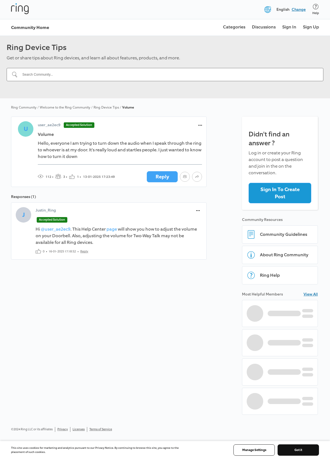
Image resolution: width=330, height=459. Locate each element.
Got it (298, 450)
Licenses (79, 429)
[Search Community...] (168, 75)
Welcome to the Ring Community (65, 107)
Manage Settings (254, 450)
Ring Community (23, 107)
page (112, 229)
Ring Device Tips (106, 107)
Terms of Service (100, 429)
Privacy (62, 429)
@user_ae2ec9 (55, 229)
